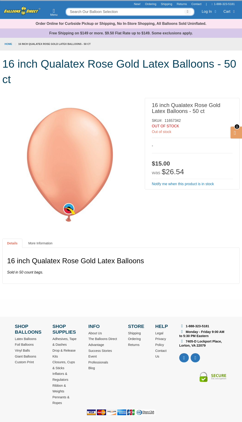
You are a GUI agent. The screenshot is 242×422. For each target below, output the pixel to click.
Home (8, 44)
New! (137, 4)
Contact (196, 4)
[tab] (12, 245)
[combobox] (130, 12)
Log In (210, 11)
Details (12, 243)
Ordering (150, 4)
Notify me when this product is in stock (183, 184)
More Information (40, 243)
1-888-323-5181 (224, 4)
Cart (230, 11)
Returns (182, 4)
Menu (54, 12)
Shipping (166, 4)
